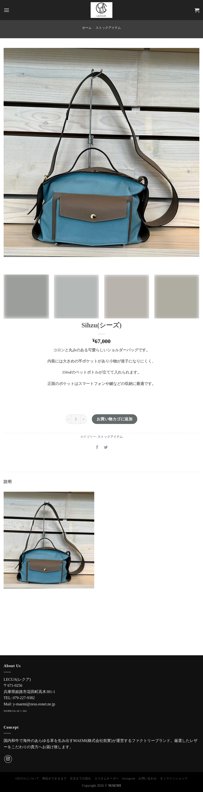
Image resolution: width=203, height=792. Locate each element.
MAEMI (114, 785)
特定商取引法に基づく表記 (15, 711)
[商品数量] (76, 419)
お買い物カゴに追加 (114, 419)
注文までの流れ (80, 778)
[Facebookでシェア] (97, 448)
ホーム (87, 28)
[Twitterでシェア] (106, 448)
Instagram (128, 778)
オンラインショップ (174, 778)
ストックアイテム (108, 28)
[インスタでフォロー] (8, 759)
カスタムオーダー (106, 778)
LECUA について (27, 778)
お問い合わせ (147, 778)
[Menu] (6, 10)
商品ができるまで (54, 778)
